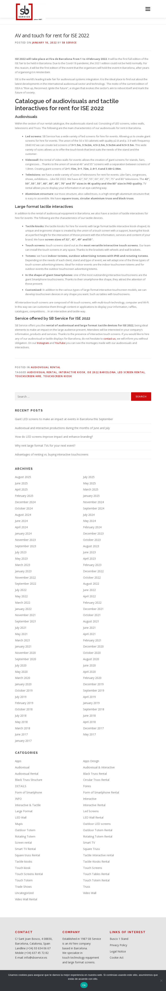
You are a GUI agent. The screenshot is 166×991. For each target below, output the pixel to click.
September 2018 (93, 709)
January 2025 (91, 496)
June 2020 (89, 665)
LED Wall (20, 817)
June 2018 (89, 715)
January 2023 (23, 571)
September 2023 (25, 546)
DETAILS (20, 786)
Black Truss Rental (95, 773)
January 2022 (23, 609)
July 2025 (89, 477)
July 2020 (20, 665)
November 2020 (25, 653)
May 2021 (21, 634)
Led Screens (91, 811)
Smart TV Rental (25, 849)
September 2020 (25, 659)
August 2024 (23, 515)
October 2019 (24, 690)
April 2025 (21, 489)
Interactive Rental (94, 805)
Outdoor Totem (25, 830)
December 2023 (93, 533)
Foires (87, 786)
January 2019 (91, 703)
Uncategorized (24, 893)
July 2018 (20, 715)
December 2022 (93, 571)
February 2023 (92, 565)
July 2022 (20, 590)
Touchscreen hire (28, 376)
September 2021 (25, 621)
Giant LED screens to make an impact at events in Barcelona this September (64, 419)
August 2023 (91, 546)
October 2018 (24, 709)
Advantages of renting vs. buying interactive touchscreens (51, 454)
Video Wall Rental (26, 899)
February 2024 (92, 527)
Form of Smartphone (28, 792)
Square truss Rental (27, 855)
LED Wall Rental (93, 817)
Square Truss (91, 849)
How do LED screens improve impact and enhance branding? (54, 437)
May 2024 (89, 521)
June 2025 (21, 483)
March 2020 (22, 678)
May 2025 (89, 483)
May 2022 (21, 596)
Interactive (90, 799)
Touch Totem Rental (96, 880)
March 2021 (22, 640)
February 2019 (24, 703)
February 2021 (92, 640)
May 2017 (89, 734)
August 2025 (23, 477)
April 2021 (89, 634)
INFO (18, 799)
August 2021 (91, 621)
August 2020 (91, 659)
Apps (18, 761)
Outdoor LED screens (97, 824)
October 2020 (92, 653)
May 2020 (21, 672)
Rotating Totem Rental (97, 836)
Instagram (43, 343)
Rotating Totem (25, 836)
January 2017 (23, 741)
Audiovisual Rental (46, 367)
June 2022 (89, 590)
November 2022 (25, 577)
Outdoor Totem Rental (97, 830)
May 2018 (21, 722)
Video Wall (89, 893)
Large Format (24, 811)
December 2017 (93, 728)
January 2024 (23, 533)
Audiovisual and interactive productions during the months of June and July (62, 428)
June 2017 (21, 734)
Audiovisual (22, 767)
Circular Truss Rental (96, 780)
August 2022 (91, 583)
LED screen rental (131, 372)
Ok (84, 985)
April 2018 (89, 722)
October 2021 (92, 615)
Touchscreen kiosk (57, 376)
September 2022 (25, 583)
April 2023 (89, 558)
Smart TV (89, 842)
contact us (109, 338)
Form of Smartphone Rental (101, 792)
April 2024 (21, 527)
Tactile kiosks (23, 861)
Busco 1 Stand (119, 939)
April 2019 (89, 697)
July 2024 (89, 515)
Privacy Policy (118, 945)
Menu (147, 9)
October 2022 (92, 577)
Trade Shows (23, 886)
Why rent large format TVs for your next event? (45, 445)
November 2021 (25, 615)
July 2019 (20, 697)
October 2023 (92, 540)
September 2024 (93, 508)
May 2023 (21, 558)
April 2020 (89, 672)
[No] (161, 981)
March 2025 (90, 489)
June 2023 (89, 552)
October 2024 (24, 508)
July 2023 (20, 552)
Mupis (19, 824)
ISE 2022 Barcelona (101, 372)
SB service (69, 42)
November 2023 (25, 540)
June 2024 (21, 521)
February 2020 (92, 678)
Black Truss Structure (28, 780)
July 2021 (20, 628)
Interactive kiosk (72, 372)
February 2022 (92, 602)
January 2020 (23, 684)
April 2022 (89, 596)
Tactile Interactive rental (98, 855)
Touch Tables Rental (96, 874)
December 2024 (25, 502)
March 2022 (22, 602)
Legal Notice (118, 951)
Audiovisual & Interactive (99, 767)
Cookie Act (117, 957)
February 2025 (24, 496)
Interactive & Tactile (28, 805)
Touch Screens (92, 868)
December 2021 (93, 609)
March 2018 (22, 728)
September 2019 (93, 690)
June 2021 (89, 628)
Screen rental (23, 842)
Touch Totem (24, 880)
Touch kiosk (22, 868)
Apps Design (91, 761)
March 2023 (22, 565)
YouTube (60, 343)
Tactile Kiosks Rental (96, 861)
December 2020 (93, 646)
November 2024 (93, 502)
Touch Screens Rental (29, 874)
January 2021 (23, 646)
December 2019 (93, 684)
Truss (86, 886)
